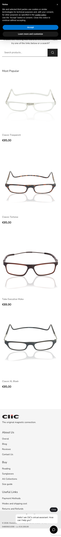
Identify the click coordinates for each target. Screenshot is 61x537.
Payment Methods (11, 498)
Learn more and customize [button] (30, 34)
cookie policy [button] (40, 15)
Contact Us (7, 454)
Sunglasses (8, 473)
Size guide (7, 484)
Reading (6, 468)
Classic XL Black (10, 381)
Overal (5, 438)
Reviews (6, 449)
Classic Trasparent (11, 135)
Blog (4, 444)
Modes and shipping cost (14, 503)
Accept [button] (30, 27)
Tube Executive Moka (12, 299)
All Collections (9, 478)
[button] (57, 4)
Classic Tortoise (10, 217)
